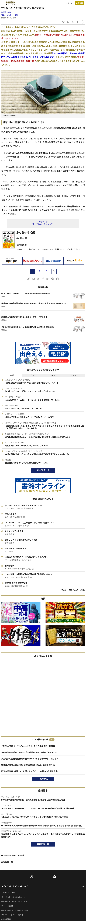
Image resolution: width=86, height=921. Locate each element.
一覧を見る (43, 779)
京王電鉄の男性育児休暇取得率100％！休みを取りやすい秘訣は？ (29, 759)
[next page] (54, 271)
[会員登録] (79, 3)
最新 (12, 375)
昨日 (33, 375)
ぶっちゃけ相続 (12, 15)
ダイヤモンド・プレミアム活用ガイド (14, 902)
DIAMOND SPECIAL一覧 (12, 855)
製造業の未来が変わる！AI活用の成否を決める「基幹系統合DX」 (28, 765)
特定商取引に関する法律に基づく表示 (15, 910)
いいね (74, 375)
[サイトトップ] (10, 3)
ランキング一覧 (43, 470)
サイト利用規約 (7, 906)
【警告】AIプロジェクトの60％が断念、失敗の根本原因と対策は (28, 746)
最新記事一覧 (43, 844)
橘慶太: (7, 12)
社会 (3, 15)
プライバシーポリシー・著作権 (12, 915)
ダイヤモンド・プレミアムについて (13, 897)
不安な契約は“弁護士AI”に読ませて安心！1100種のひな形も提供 (29, 771)
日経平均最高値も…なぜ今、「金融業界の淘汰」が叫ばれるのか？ (29, 752)
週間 (53, 375)
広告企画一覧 (7, 862)
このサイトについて (8, 893)
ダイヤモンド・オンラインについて (14, 886)
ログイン (69, 3)
